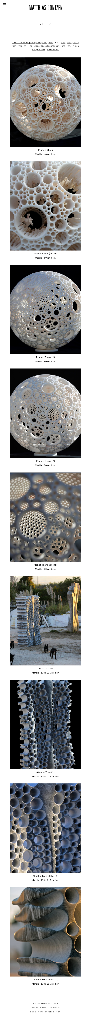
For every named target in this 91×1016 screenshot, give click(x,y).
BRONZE (41, 49)
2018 (51, 42)
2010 (32, 46)
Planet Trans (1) (45, 357)
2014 (75, 42)
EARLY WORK (53, 49)
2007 (50, 46)
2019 (44, 42)
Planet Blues (45, 149)
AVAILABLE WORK (20, 42)
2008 (44, 46)
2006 (56, 46)
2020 (38, 42)
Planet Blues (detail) (46, 253)
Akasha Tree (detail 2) (45, 979)
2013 (14, 46)
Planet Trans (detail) (45, 564)
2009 (38, 46)
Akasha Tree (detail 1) (45, 875)
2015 (69, 42)
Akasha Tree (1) (45, 772)
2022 (32, 42)
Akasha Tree (45, 668)
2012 (20, 46)
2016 (63, 42)
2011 (26, 46)
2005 (63, 46)
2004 (69, 46)
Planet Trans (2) (45, 461)
